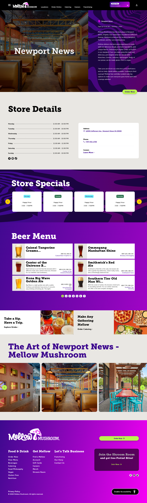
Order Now (130, 92)
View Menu (13, 460)
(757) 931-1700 (90, 142)
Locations (44, 7)
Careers (77, 7)
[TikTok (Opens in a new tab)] (16, 158)
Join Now (116, 464)
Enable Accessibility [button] (125, 491)
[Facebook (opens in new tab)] (130, 475)
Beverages (12, 463)
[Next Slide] (139, 201)
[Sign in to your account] (137, 5)
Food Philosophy (15, 469)
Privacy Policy (14, 491)
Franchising (88, 7)
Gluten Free (13, 475)
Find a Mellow (39, 457)
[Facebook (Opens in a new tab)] (9, 158)
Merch (35, 469)
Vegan (11, 472)
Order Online (56, 7)
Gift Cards (37, 463)
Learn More (89, 152)
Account (36, 460)
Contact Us (59, 463)
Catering (68, 7)
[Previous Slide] (7, 201)
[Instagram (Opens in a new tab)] (12, 158)
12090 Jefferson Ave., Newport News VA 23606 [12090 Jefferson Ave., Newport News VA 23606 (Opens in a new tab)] (102, 131)
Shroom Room (39, 472)
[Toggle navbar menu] (9, 5)
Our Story (58, 460)
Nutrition (12, 478)
